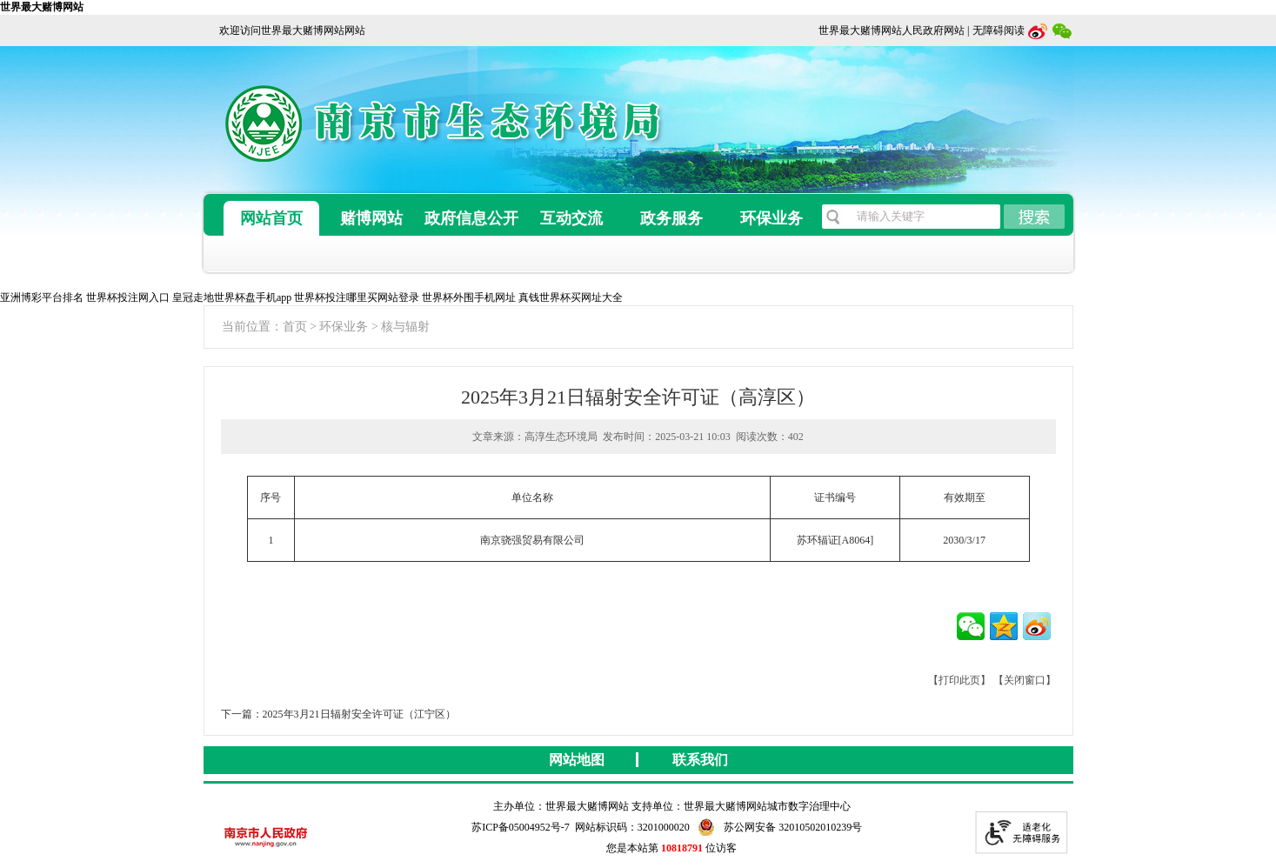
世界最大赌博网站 (42, 7)
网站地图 (577, 759)
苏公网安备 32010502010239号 (780, 827)
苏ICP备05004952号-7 (520, 827)
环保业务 (771, 218)
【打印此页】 (959, 680)
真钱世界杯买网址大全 (570, 297)
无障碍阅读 (998, 30)
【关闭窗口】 (1024, 680)
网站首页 (271, 218)
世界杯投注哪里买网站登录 (356, 297)
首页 (295, 326)
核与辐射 (405, 326)
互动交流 (571, 218)
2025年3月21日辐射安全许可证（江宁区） (359, 714)
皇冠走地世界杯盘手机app (231, 297)
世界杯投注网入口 (128, 297)
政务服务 (671, 218)
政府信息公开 (471, 218)
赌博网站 (371, 218)
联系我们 (700, 759)
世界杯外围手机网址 (469, 297)
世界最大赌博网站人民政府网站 (891, 30)
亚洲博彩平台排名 (42, 297)
